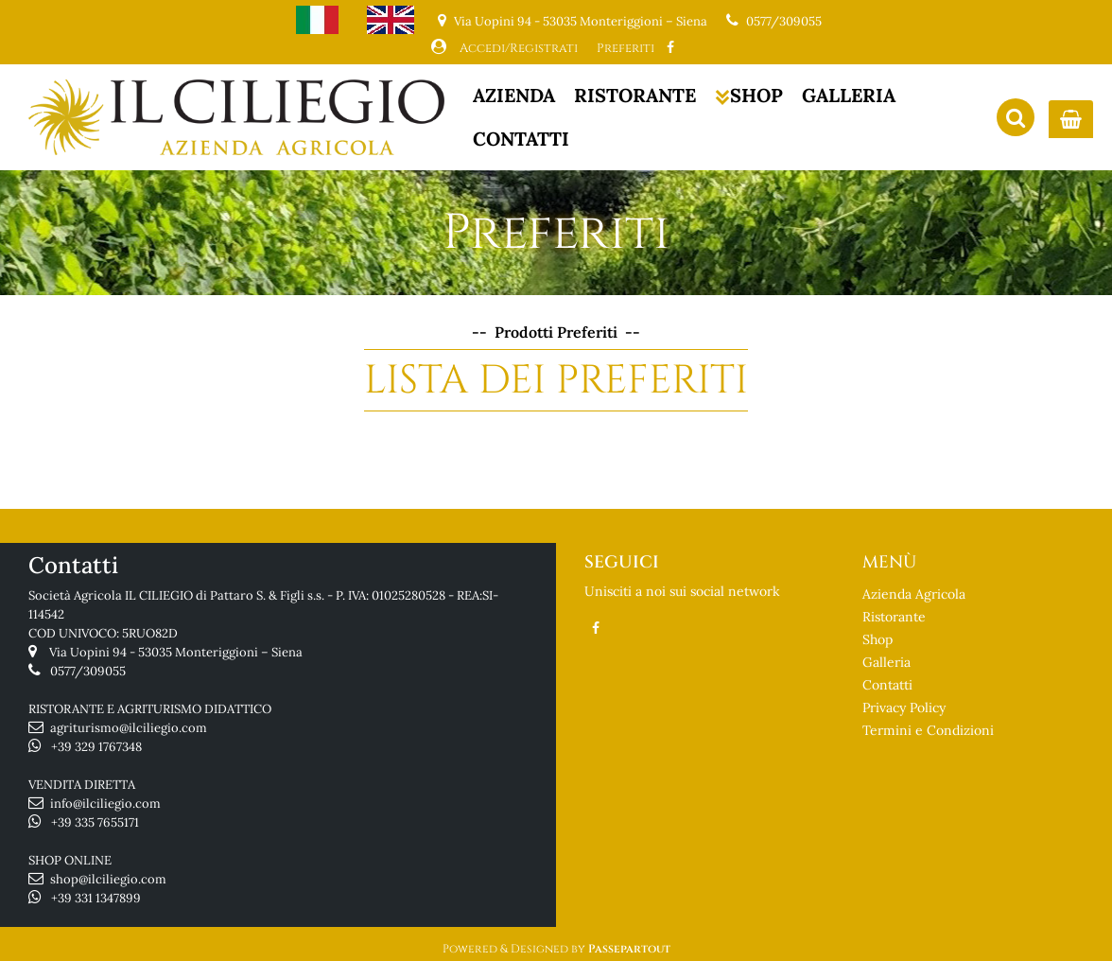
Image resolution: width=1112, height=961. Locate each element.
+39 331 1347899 (96, 898)
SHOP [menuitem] (749, 95)
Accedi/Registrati (519, 48)
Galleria (886, 662)
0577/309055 (784, 21)
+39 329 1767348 (96, 747)
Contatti (887, 684)
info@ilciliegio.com (105, 803)
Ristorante (894, 616)
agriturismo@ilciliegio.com (128, 728)
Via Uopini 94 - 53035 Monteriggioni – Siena (176, 652)
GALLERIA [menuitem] (848, 95)
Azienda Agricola (913, 594)
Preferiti (625, 48)
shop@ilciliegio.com (108, 879)
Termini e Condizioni (928, 730)
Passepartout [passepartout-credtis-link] (629, 948)
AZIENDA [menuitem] (514, 95)
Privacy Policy (904, 707)
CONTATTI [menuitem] (521, 138)
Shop (877, 639)
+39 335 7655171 (95, 822)
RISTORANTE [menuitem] (635, 95)
